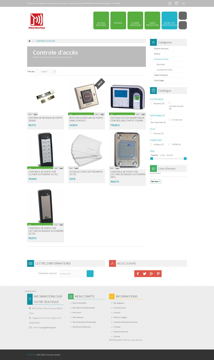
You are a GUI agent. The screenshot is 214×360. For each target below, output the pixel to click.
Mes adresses (78, 317)
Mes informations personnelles (84, 322)
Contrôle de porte (164, 69)
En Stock (177, 119)
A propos (117, 327)
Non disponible (158, 122)
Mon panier (176, 3)
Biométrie (161, 64)
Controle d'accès (161, 59)
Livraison (117, 312)
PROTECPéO (31, 355)
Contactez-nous (120, 308)
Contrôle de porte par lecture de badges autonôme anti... (127, 174)
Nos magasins (119, 303)
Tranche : (155, 155)
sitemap (117, 336)
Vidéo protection (161, 75)
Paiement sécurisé (121, 331)
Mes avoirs (77, 312)
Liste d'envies (167, 168)
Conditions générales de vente (125, 322)
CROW (176, 144)
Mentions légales (120, 317)
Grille (99, 71)
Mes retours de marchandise (84, 308)
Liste (103, 71)
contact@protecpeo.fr (47, 327)
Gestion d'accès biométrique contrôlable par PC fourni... (127, 119)
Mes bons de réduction (82, 327)
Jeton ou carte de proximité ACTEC (86, 173)
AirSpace (159, 144)
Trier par (30, 71)
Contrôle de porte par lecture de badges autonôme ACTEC (46, 231)
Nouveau (158, 133)
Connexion (183, 3)
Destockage (159, 80)
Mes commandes (79, 303)
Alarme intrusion (161, 48)
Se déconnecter (30, 291)
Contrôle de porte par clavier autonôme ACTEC (43, 173)
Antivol (157, 53)
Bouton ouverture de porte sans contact (86, 119)
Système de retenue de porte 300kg (45, 119)
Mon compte (169, 3)
